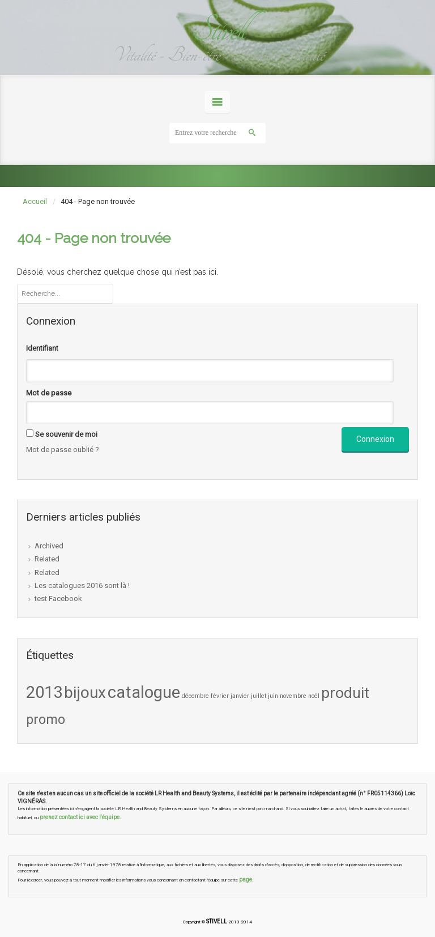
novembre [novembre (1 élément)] (293, 696)
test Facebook (58, 598)
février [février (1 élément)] (220, 696)
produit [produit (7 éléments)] (345, 693)
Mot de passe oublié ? (62, 449)
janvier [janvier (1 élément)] (240, 696)
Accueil (35, 201)
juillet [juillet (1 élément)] (258, 696)
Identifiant (42, 348)
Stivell (217, 30)
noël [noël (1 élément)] (313, 696)
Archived (49, 546)
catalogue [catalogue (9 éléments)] (144, 692)
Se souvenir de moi (66, 434)
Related (47, 559)
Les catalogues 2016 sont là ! (82, 585)
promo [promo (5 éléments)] (45, 719)
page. (246, 879)
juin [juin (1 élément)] (273, 696)
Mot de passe (48, 393)
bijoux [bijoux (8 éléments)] (85, 692)
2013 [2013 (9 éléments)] (44, 692)
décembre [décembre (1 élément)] (195, 696)
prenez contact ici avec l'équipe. (80, 817)
